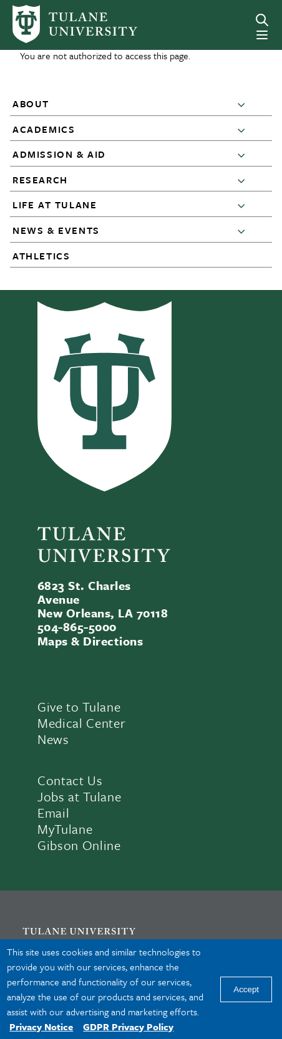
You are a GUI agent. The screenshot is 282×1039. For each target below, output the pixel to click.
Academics (43, 129)
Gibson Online (79, 845)
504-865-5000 (77, 626)
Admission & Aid (59, 154)
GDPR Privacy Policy (128, 1026)
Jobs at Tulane (79, 796)
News (53, 739)
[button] (244, 104)
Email (53, 812)
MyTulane (64, 828)
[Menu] (262, 34)
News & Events (56, 230)
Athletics (41, 256)
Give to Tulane (78, 706)
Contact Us (70, 780)
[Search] (262, 19)
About (30, 103)
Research (40, 179)
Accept (246, 989)
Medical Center (81, 722)
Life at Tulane (54, 204)
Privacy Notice (41, 1026)
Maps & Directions (90, 640)
